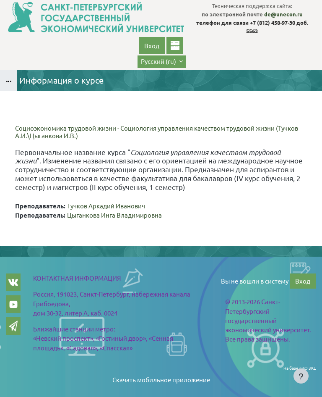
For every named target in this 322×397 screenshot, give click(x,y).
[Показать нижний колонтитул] (301, 376)
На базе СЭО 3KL (299, 368)
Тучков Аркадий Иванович (106, 206)
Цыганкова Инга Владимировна (114, 215)
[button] (162, 61)
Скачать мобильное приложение (161, 380)
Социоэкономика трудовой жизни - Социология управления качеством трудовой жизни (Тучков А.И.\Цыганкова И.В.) (156, 131)
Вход (151, 46)
